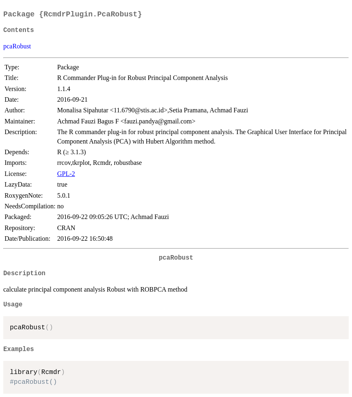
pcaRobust (17, 46)
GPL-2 (66, 173)
